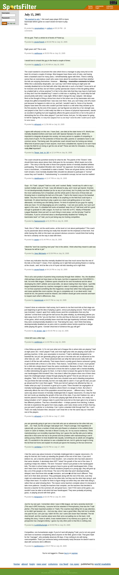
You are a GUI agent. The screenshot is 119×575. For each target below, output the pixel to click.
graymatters (39, 28)
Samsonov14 (39, 221)
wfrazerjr (38, 124)
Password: (6, 18)
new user (109, 8)
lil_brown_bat (39, 331)
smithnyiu (38, 342)
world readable (102, 564)
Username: (6, 13)
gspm (36, 240)
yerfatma (38, 447)
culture (50, 28)
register (74, 553)
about (90, 8)
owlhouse (38, 53)
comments (99, 6)
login (97, 8)
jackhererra (39, 546)
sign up (12, 23)
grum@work (39, 42)
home (90, 6)
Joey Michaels (40, 253)
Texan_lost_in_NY (41, 153)
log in (66, 553)
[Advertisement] (94, 32)
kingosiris (38, 497)
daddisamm (39, 178)
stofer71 (37, 65)
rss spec (74, 564)
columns (109, 6)
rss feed (63, 564)
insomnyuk (38, 300)
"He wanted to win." (33, 19)
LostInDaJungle (40, 525)
